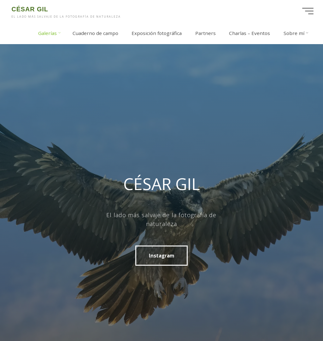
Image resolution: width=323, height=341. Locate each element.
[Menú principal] (308, 11)
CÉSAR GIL (29, 9)
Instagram (161, 255)
